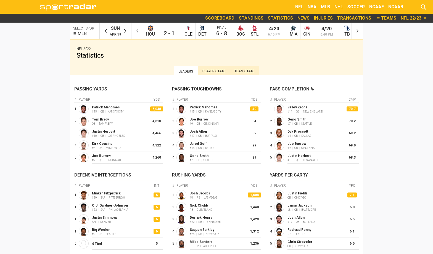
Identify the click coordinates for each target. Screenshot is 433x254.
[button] (424, 7)
